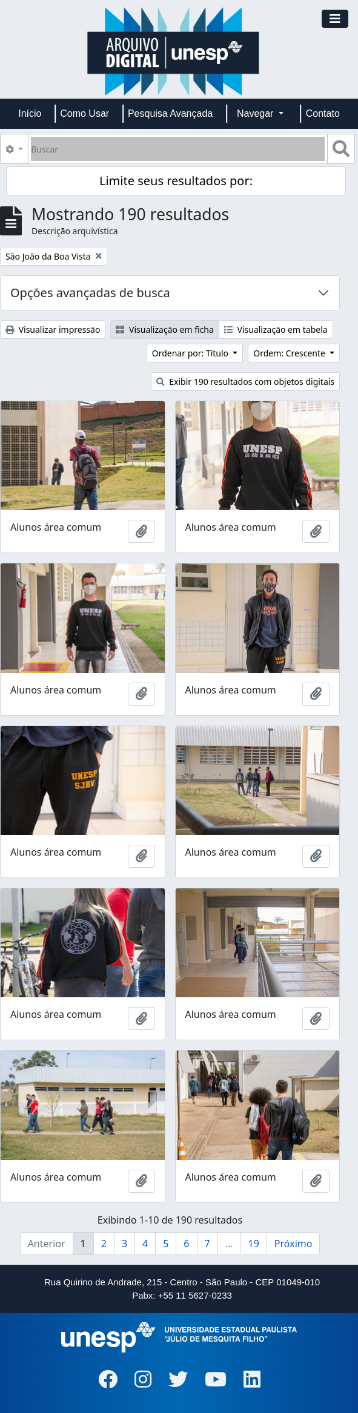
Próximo (293, 1243)
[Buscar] (178, 149)
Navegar (256, 113)
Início (29, 113)
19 (253, 1243)
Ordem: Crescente (290, 353)
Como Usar (84, 113)
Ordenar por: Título (191, 353)
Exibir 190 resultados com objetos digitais (245, 381)
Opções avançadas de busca (90, 292)
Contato (323, 113)
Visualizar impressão (52, 329)
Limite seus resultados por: (176, 180)
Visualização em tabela (276, 329)
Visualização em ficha (165, 329)
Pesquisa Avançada (170, 113)
